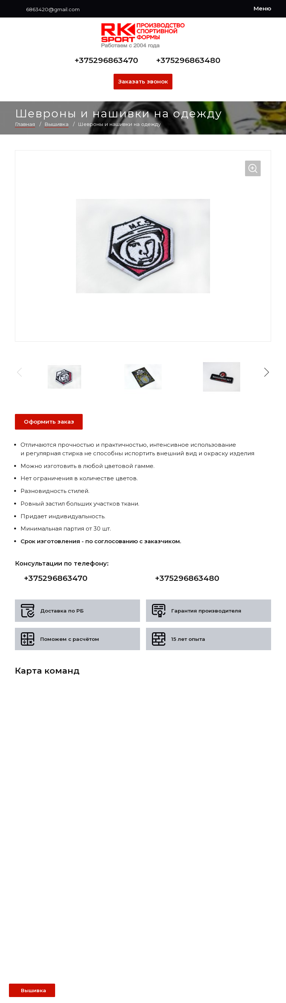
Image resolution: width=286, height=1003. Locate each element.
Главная (25, 124)
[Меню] (262, 9)
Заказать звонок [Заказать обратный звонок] (143, 81)
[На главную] (143, 35)
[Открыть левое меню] (32, 990)
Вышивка (56, 124)
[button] (265, 372)
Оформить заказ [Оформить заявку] (49, 421)
